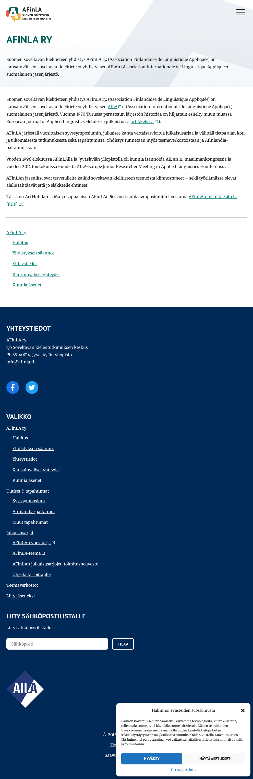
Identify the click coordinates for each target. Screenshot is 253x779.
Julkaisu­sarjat (19, 532)
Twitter (32, 387)
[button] (242, 710)
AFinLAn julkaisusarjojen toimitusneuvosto (55, 563)
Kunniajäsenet (27, 284)
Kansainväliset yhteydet (36, 274)
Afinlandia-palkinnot (34, 511)
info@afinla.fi (20, 361)
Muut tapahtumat (30, 522)
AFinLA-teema (27, 553)
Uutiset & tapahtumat (27, 491)
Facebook (12, 387)
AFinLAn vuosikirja (32, 542)
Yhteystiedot (25, 263)
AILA (112, 106)
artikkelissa (142, 121)
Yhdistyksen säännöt (33, 252)
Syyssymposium (29, 500)
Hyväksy (152, 758)
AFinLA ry (16, 232)
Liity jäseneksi (20, 595)
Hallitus (20, 242)
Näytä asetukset (215, 758)
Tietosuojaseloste (183, 770)
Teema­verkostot (22, 585)
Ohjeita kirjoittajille (32, 574)
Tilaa (123, 644)
